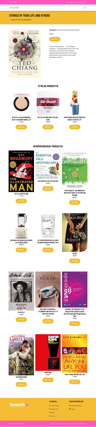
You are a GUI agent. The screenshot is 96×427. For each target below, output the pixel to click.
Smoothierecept (55, 406)
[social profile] (15, 2)
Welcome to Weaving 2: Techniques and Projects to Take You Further (48, 311)
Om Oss (53, 416)
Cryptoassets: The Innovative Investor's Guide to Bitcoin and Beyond (74, 192)
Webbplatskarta (82, 424)
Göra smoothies (62, 30)
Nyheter (53, 413)
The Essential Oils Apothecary (47, 181)
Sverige (70, 2)
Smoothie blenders (73, 30)
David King (47, 373)
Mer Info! (55, 39)
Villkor (63, 424)
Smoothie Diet (54, 409)
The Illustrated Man (21, 194)
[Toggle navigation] (84, 7)
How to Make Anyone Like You (75, 375)
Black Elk (21, 312)
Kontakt (58, 424)
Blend (75, 254)
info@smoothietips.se (79, 2)
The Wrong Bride (21, 377)
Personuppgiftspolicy (71, 424)
